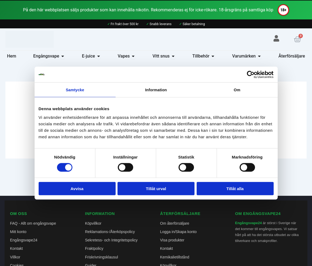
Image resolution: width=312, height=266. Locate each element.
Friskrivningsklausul (101, 257)
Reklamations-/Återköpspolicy (110, 232)
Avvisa (77, 189)
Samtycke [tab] (75, 89)
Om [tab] (237, 89)
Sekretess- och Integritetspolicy (111, 240)
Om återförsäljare (174, 223)
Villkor (15, 257)
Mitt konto (18, 232)
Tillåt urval (156, 189)
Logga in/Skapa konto (178, 232)
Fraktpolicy (94, 248)
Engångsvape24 (23, 240)
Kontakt (16, 248)
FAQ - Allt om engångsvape (33, 223)
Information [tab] (156, 89)
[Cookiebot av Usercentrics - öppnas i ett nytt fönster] (250, 74)
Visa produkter (172, 240)
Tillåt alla (235, 189)
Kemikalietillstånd (174, 257)
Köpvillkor (93, 223)
